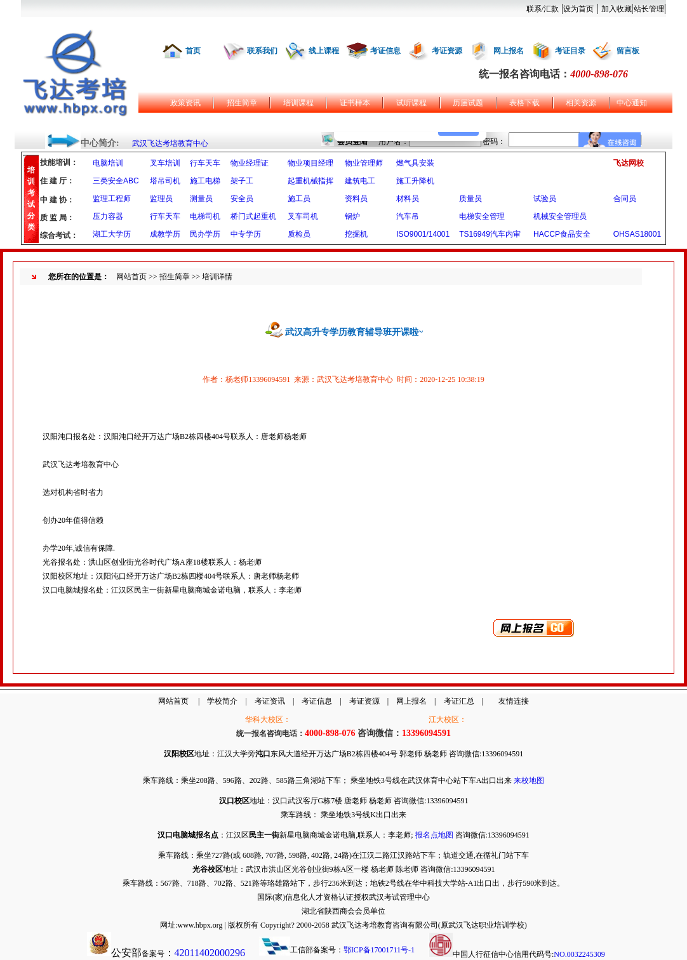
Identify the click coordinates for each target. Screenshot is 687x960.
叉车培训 (165, 163)
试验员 (544, 198)
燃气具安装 (415, 163)
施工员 (299, 198)
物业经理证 (249, 163)
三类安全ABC (116, 180)
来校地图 (529, 780)
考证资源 (447, 50)
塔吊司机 (165, 180)
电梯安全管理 (482, 216)
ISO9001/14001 (423, 234)
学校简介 (222, 701)
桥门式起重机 (253, 216)
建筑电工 (360, 180)
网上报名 (508, 50)
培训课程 (298, 102)
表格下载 (524, 102)
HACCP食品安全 (561, 234)
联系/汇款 (542, 8)
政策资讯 (185, 102)
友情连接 (513, 701)
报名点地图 (434, 835)
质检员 (299, 234)
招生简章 (242, 102)
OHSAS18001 (637, 234)
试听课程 (411, 102)
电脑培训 (108, 163)
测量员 (201, 198)
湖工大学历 (112, 234)
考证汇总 (459, 701)
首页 (193, 50)
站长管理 (649, 8)
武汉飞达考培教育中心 (170, 143)
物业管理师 (364, 163)
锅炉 (352, 216)
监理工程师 (112, 198)
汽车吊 (407, 216)
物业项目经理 (310, 163)
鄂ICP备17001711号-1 (379, 949)
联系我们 (262, 50)
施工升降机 (415, 180)
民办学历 (205, 234)
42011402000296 (210, 952)
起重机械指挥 (310, 180)
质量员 (470, 198)
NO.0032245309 (579, 954)
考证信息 (385, 50)
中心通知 (632, 102)
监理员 (161, 198)
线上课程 (324, 50)
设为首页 (578, 8)
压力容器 (108, 216)
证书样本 (355, 102)
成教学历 (165, 234)
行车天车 (205, 163)
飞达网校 (628, 163)
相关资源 (581, 102)
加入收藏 (616, 8)
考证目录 (570, 50)
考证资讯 (270, 701)
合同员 (624, 198)
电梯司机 (205, 216)
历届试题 (468, 102)
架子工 (241, 180)
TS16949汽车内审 (490, 234)
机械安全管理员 (560, 216)
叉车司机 (303, 216)
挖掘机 (356, 234)
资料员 (356, 198)
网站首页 (131, 276)
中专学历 (245, 234)
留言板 (628, 50)
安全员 (241, 198)
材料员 (407, 198)
